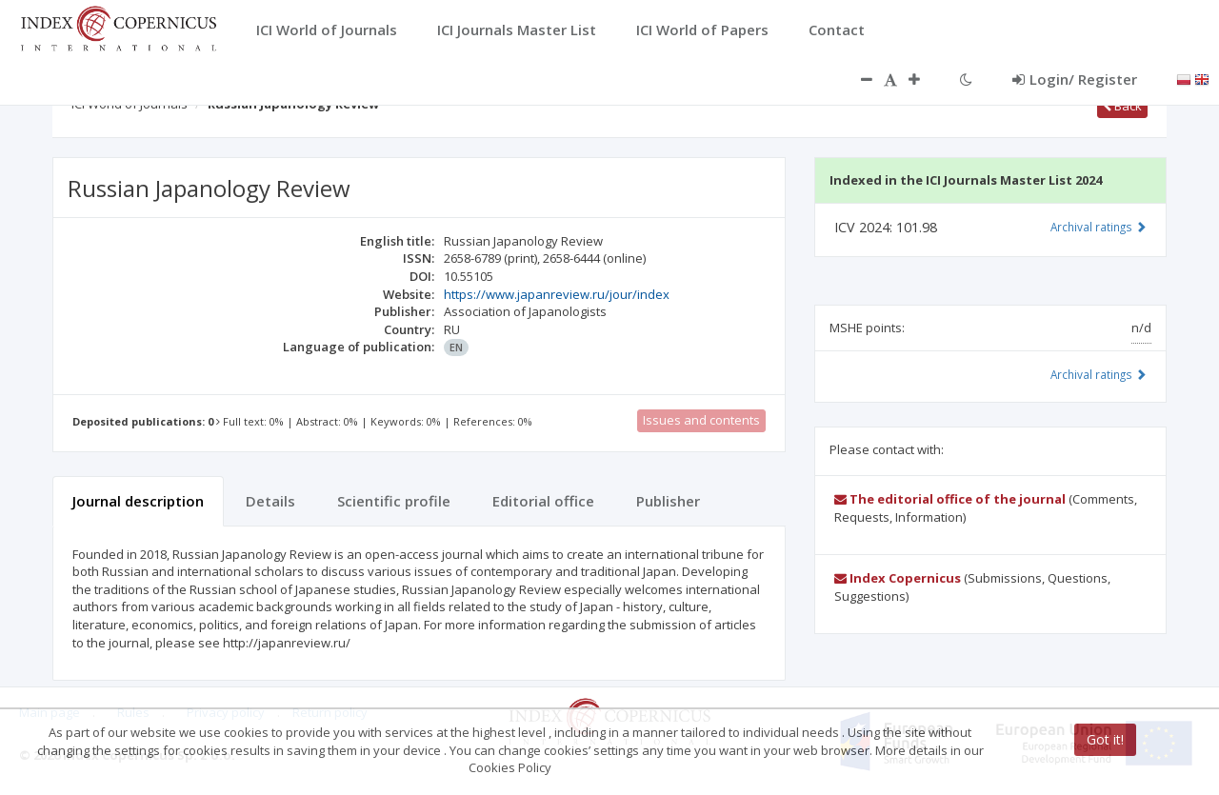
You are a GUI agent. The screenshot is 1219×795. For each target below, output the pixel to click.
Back (1122, 105)
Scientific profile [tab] (393, 500)
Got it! (1105, 739)
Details (270, 500)
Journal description (138, 500)
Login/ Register (1074, 79)
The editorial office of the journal (950, 498)
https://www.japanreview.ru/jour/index (556, 294)
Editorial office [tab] (543, 500)
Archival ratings (1098, 226)
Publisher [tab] (668, 500)
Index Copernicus (897, 577)
